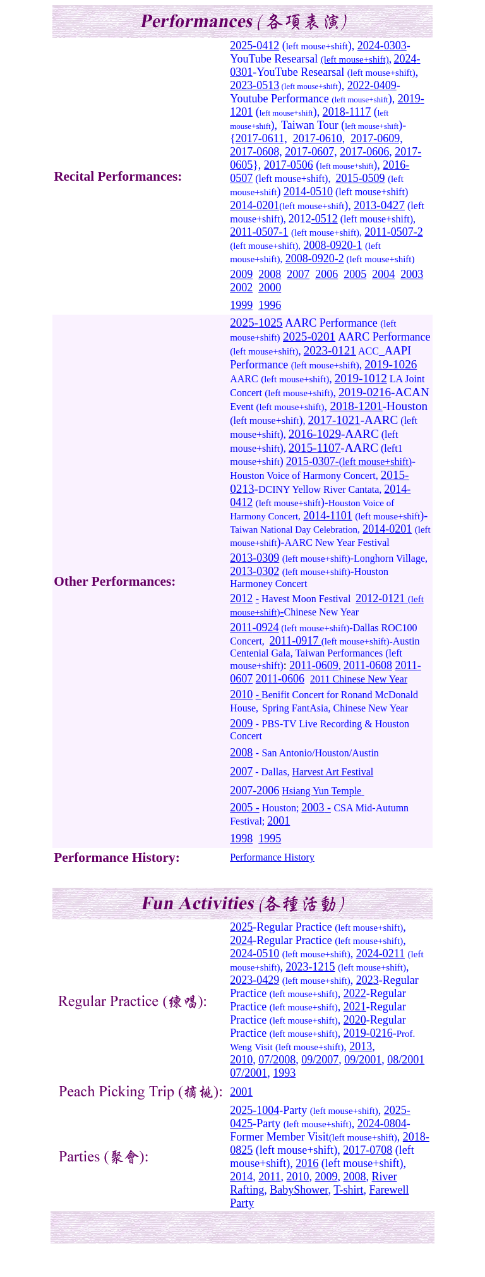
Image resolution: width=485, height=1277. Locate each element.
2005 (355, 274)
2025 (241, 45)
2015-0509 (360, 178)
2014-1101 (327, 515)
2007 (298, 274)
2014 (295, 191)
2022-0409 (372, 85)
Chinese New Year (321, 612)
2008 (314, 245)
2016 (394, 165)
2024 (368, 45)
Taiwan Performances (339, 653)
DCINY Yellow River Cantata (318, 489)
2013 (360, 1046)
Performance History (272, 857)
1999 (241, 305)
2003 (411, 274)
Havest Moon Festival (305, 598)
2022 (355, 993)
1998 (241, 838)
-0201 (266, 205)
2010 (241, 694)
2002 (241, 287)
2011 (241, 232)
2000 (269, 287)
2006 (326, 274)
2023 (241, 85)
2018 (334, 112)
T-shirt (348, 1189)
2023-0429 (254, 980)
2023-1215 (310, 966)
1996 (269, 305)
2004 (383, 274)
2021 (355, 1006)
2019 (409, 98)
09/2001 (362, 1059)
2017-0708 (367, 1150)
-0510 (319, 191)
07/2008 (277, 1059)
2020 (355, 1020)
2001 (278, 820)
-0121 (391, 598)
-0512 (324, 218)
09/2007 (319, 1059)
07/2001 (248, 1073)
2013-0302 (254, 571)
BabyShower (299, 1189)
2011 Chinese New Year (358, 679)
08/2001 (405, 1059)
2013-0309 (254, 558)
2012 (300, 218)
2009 (241, 274)
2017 (247, 138)
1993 (284, 1073)
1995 (269, 838)
